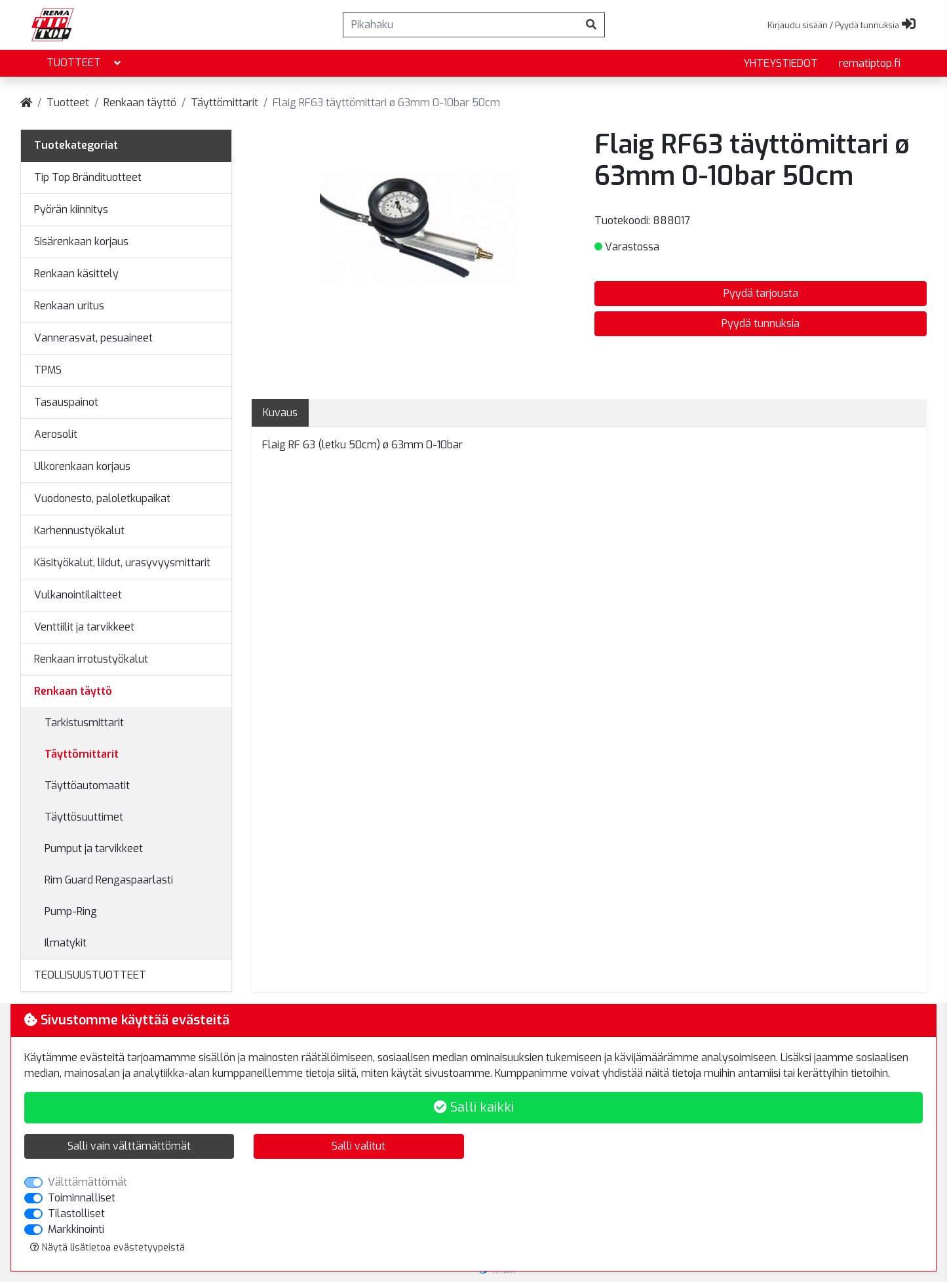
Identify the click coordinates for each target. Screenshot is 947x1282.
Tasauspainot (66, 402)
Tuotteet (85, 63)
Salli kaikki (474, 1107)
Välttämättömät (87, 1182)
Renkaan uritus (69, 306)
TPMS (48, 370)
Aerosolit (55, 434)
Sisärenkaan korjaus (81, 241)
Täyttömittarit (224, 102)
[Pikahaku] (461, 24)
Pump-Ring (71, 911)
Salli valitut (358, 1146)
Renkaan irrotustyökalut (91, 659)
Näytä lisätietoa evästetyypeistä (107, 1247)
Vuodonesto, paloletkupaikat (102, 498)
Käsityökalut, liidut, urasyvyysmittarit (122, 563)
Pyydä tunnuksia (761, 323)
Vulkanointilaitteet (78, 595)
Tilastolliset (76, 1213)
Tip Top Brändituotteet (88, 177)
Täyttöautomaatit (87, 785)
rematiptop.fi (869, 63)
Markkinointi (76, 1229)
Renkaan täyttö (140, 102)
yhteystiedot (780, 63)
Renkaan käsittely (76, 274)
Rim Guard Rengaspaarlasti (109, 880)
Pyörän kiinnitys (71, 209)
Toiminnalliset (81, 1198)
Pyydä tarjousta (761, 293)
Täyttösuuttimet (84, 817)
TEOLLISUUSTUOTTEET (90, 975)
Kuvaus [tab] (280, 412)
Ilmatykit (66, 943)
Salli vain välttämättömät (129, 1146)
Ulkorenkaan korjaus (82, 466)
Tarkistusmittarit (84, 722)
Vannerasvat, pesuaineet (93, 338)
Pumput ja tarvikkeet (94, 848)
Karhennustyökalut (79, 530)
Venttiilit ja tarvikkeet (84, 627)
